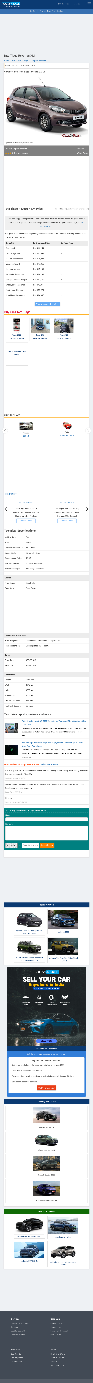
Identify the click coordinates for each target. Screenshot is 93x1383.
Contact (61, 1358)
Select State (63, 4)
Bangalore (54, 1331)
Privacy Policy (60, 1365)
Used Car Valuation (18, 1335)
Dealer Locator (16, 1361)
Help (52, 1354)
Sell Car (32, 11)
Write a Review (82, 153)
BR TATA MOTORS (26, 502)
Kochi (60, 1327)
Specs (15, 65)
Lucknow (59, 1335)
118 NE (26, 436)
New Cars (60, 11)
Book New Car (16, 1354)
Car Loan (14, 1327)
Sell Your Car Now (46, 1088)
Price (7, 65)
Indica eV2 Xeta (67, 435)
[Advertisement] (46, 33)
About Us (53, 1358)
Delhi (52, 1335)
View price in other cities (47, 304)
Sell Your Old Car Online (46, 1048)
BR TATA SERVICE (67, 502)
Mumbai (53, 1323)
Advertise (53, 1361)
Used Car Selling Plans (19, 1323)
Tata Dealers (10, 493)
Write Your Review (49, 764)
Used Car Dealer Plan (18, 1331)
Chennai (53, 1327)
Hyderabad (64, 1331)
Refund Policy (61, 1354)
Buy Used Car (41, 11)
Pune (60, 1323)
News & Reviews (27, 65)
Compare (80, 148)
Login (76, 4)
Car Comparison (17, 1358)
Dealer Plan (51, 11)
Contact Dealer (26, 520)
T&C (51, 1365)
